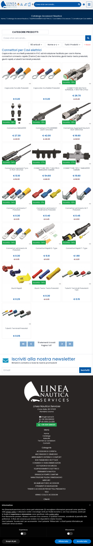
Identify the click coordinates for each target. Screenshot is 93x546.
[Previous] (31, 344)
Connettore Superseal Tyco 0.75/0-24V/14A (16, 169)
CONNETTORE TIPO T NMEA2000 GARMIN (76, 169)
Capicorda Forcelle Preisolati (16, 88)
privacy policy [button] (11, 512)
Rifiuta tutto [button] (63, 541)
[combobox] (55, 4)
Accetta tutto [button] (82, 541)
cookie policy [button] (54, 514)
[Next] (62, 344)
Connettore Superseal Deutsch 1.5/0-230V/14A (76, 129)
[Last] (69, 344)
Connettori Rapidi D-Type (46, 248)
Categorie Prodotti (25, 32)
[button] (90, 505)
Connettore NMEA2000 (16, 128)
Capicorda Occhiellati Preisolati (46, 88)
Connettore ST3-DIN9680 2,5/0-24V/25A (46, 129)
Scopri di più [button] (11, 541)
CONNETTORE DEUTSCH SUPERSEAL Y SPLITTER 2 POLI (76, 89)
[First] (23, 344)
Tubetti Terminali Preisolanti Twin (76, 289)
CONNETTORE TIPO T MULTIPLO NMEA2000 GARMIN (46, 169)
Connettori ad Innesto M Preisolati (16, 249)
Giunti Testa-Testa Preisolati (47, 288)
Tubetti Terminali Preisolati (16, 329)
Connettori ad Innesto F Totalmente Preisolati (47, 209)
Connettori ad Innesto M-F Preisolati (76, 209)
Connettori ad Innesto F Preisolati (17, 209)
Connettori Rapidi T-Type (76, 248)
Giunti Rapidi (16, 288)
